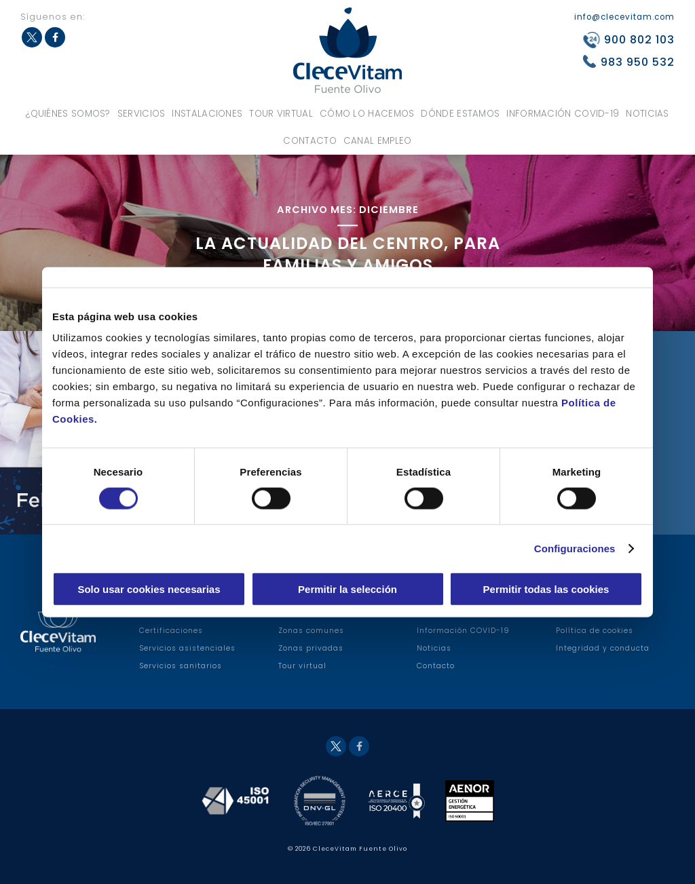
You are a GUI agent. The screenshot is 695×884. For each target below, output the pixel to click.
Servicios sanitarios (180, 666)
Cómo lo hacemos (367, 113)
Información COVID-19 (562, 113)
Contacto (309, 140)
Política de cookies (594, 631)
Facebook (55, 37)
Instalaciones (207, 113)
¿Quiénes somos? (68, 113)
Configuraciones (575, 548)
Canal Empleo (377, 140)
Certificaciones (171, 631)
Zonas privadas (310, 648)
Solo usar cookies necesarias (148, 589)
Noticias (647, 113)
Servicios (141, 113)
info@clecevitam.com (624, 17)
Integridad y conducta (603, 648)
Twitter (32, 37)
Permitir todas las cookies (546, 589)
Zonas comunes (311, 631)
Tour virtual (281, 113)
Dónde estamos (460, 113)
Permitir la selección (347, 589)
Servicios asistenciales (187, 648)
